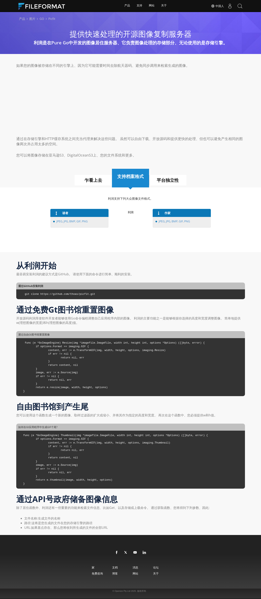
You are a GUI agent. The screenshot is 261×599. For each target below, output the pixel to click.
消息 (136, 567)
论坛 (160, 567)
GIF (77, 221)
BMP (71, 221)
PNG (83, 221)
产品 (126, 6)
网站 (152, 6)
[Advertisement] (130, 102)
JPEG (59, 221)
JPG (65, 221)
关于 (164, 6)
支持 (139, 6)
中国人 (217, 6)
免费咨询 (91, 573)
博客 (112, 573)
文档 (112, 567)
